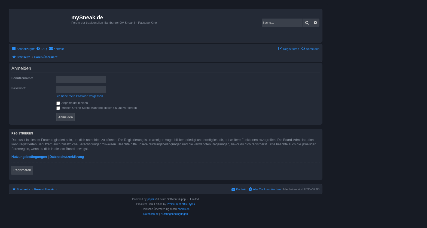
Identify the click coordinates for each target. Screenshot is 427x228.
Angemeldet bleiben (72, 102)
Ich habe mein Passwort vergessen (79, 96)
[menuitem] (41, 49)
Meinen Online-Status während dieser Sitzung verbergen (96, 107)
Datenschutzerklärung (67, 157)
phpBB (151, 199)
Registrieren (22, 170)
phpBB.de (184, 209)
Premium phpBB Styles (181, 204)
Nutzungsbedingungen (29, 157)
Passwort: (18, 88)
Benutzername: (22, 78)
